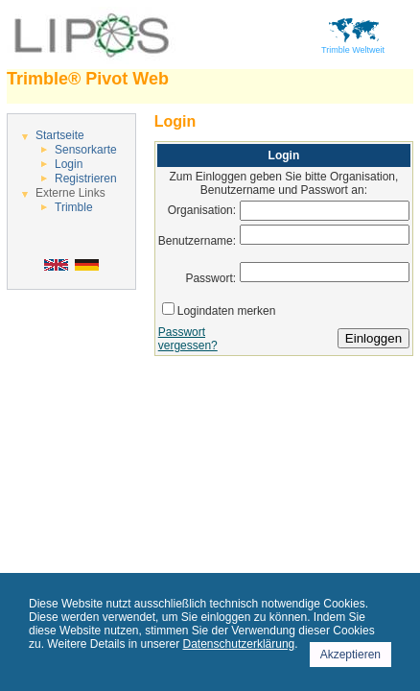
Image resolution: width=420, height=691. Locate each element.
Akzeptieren (350, 654)
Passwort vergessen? (188, 338)
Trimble (74, 207)
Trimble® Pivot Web (88, 78)
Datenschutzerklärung (239, 644)
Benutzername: (197, 241)
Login (68, 164)
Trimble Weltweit (353, 46)
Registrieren (86, 178)
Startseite (59, 135)
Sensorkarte (86, 149)
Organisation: (202, 210)
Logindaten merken (226, 311)
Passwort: (210, 278)
